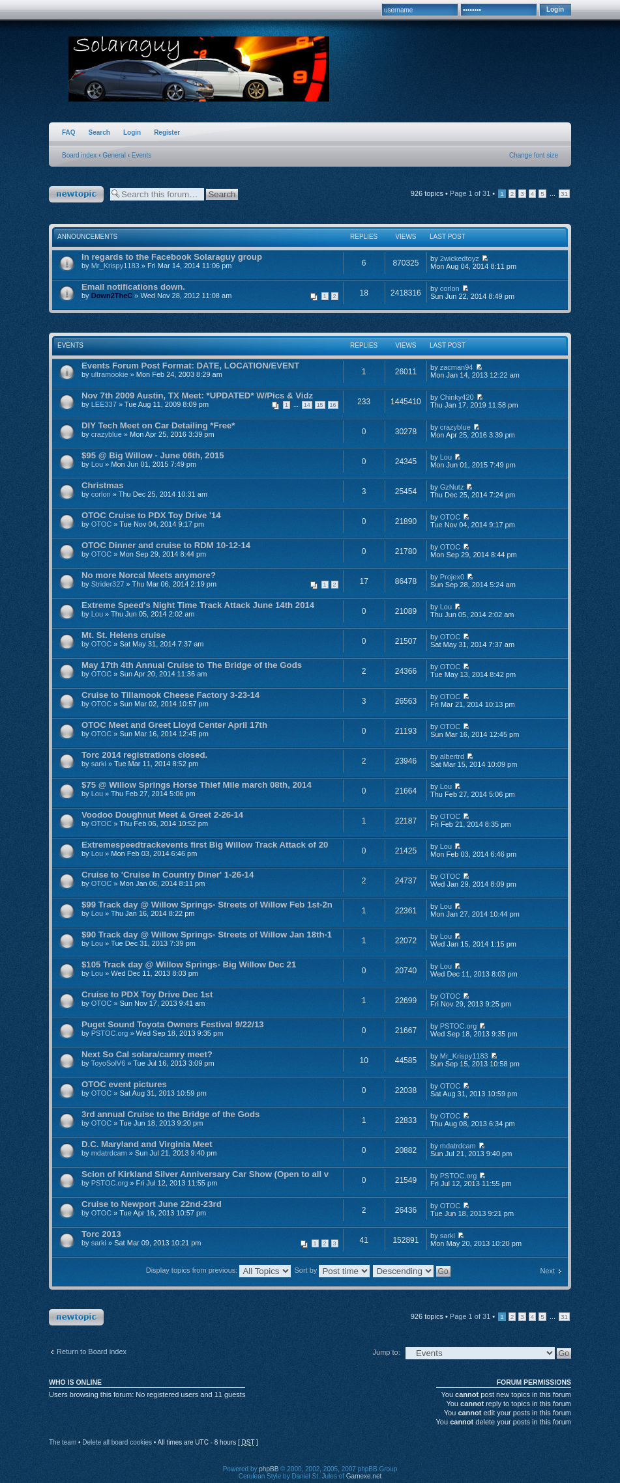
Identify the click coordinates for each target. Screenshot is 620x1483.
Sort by (332, 1270)
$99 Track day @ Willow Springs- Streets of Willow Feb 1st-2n (206, 904)
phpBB (268, 1469)
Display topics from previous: (218, 1270)
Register (167, 132)
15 (320, 405)
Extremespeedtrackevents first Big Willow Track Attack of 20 (204, 845)
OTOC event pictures (124, 1084)
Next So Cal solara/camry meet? (147, 1054)
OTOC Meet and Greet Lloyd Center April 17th (174, 725)
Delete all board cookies (117, 1442)
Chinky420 (457, 397)
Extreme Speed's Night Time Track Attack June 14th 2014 (197, 605)
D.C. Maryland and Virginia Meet (147, 1144)
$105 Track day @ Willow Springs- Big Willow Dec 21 (188, 964)
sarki (98, 764)
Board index (79, 155)
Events (142, 155)
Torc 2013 (101, 1234)
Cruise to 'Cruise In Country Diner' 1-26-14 (167, 875)
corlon (450, 288)
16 (333, 405)
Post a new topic (76, 194)
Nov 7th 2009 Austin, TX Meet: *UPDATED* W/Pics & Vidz (197, 395)
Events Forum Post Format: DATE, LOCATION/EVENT (190, 365)
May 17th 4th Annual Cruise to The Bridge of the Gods (191, 665)
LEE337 (104, 404)
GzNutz (452, 487)
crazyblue (106, 434)
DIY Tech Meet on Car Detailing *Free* (158, 425)
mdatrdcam (109, 1153)
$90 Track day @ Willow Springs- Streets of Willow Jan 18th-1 (206, 934)
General (114, 155)
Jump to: (386, 1352)
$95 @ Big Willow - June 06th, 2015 (152, 455)
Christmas (102, 485)
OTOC (101, 524)
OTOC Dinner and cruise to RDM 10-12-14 (165, 545)
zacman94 (456, 367)
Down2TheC (112, 295)
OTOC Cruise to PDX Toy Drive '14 (151, 515)
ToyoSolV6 (108, 1063)
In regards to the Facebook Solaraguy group (171, 257)
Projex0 (452, 577)
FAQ (69, 132)
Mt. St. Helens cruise (123, 635)
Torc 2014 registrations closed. (144, 755)
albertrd (452, 756)
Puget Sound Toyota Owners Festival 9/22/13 (172, 1024)
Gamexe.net (363, 1476)
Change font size (533, 155)
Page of (470, 193)
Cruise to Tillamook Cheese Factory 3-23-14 (170, 695)
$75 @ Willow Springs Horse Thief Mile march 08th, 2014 (196, 785)
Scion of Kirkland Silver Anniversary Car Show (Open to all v (205, 1174)
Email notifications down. (133, 287)
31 (564, 193)
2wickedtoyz (459, 258)
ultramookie (109, 374)
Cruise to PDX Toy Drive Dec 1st (147, 994)
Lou (97, 464)
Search (99, 132)
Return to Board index (91, 1351)
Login (132, 132)
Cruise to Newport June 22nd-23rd (151, 1204)
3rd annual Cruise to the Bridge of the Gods (170, 1114)
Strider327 (108, 584)
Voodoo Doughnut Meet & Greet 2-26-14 (162, 815)
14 (307, 405)
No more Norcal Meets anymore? (148, 575)
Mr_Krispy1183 (115, 266)
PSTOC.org (109, 1033)
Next (547, 1271)
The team (62, 1442)
